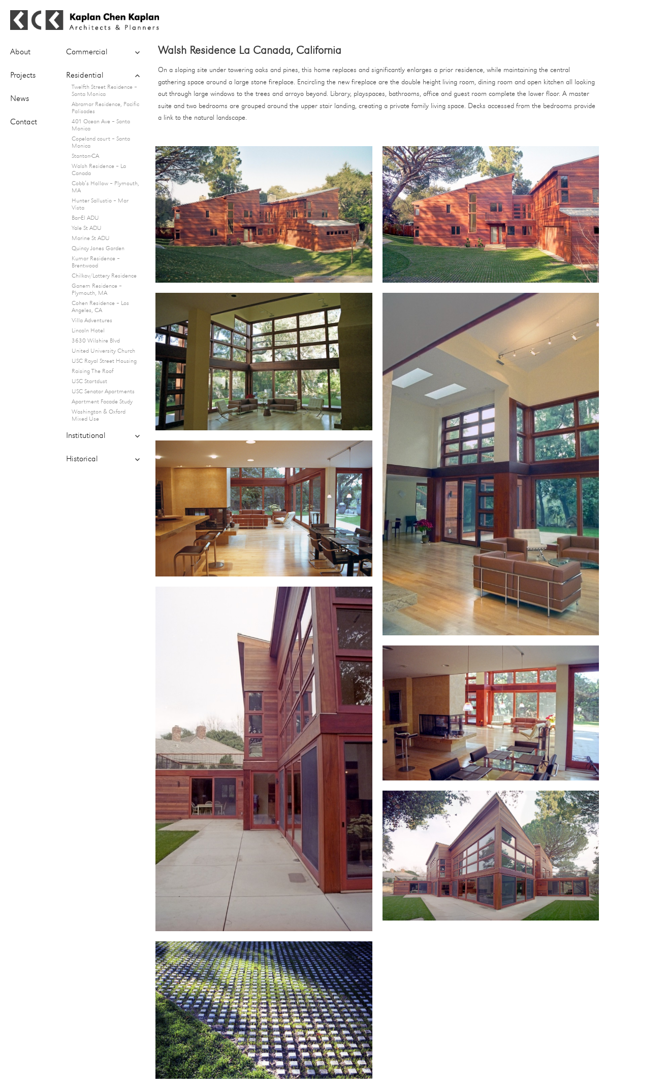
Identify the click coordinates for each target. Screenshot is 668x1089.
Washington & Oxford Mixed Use (98, 415)
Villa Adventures (92, 321)
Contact (23, 122)
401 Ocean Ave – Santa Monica (101, 125)
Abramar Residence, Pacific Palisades (105, 108)
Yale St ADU (87, 228)
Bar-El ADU (85, 218)
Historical (82, 459)
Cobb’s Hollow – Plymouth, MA (105, 187)
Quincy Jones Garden (98, 249)
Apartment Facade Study (102, 402)
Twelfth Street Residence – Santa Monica (104, 90)
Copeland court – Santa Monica (101, 142)
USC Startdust (89, 382)
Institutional (86, 436)
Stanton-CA (85, 156)
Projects (23, 76)
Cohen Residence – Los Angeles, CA (100, 307)
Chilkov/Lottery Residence (104, 276)
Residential (85, 76)
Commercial (87, 52)
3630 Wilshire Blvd (96, 341)
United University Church (103, 351)
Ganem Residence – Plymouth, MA (97, 289)
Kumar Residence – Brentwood (96, 262)
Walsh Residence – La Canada (99, 170)
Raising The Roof (92, 371)
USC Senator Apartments (103, 392)
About (20, 52)
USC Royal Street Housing (104, 361)
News (19, 99)
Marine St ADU (91, 238)
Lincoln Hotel (88, 331)
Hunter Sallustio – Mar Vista (100, 204)
